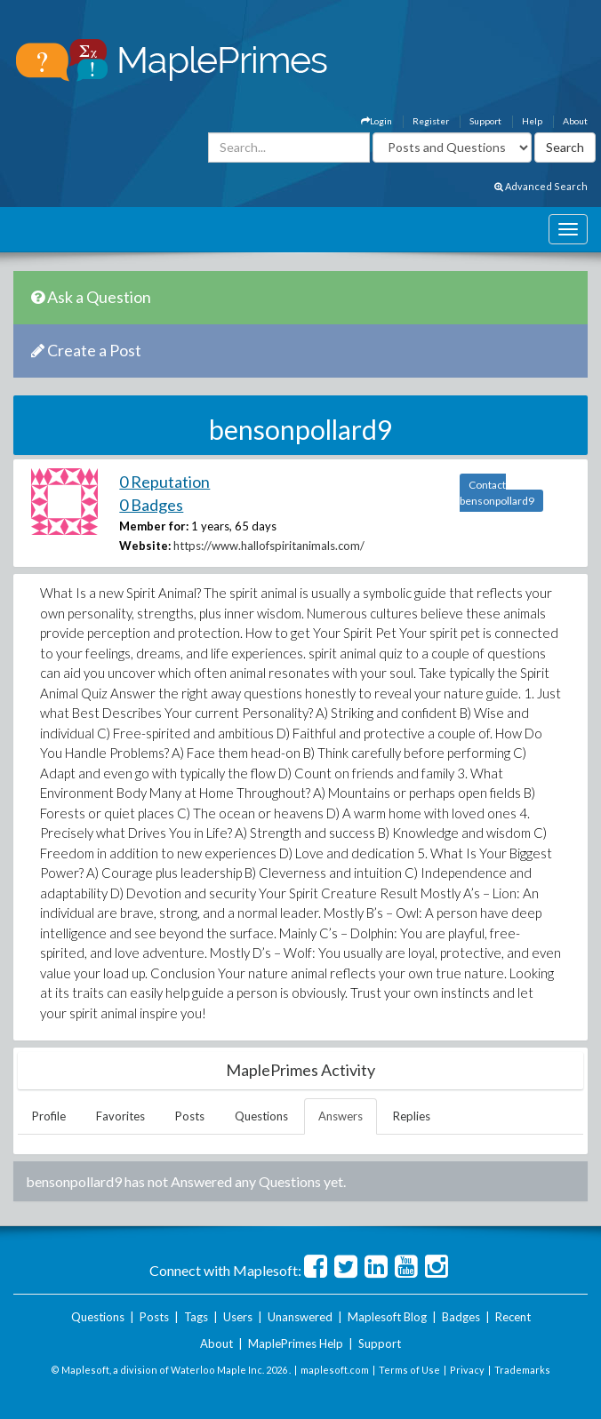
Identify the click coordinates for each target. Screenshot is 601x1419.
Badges (461, 1317)
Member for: (153, 526)
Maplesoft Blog (387, 1317)
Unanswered (300, 1317)
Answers (340, 1116)
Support (485, 121)
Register (431, 121)
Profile (49, 1116)
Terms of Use (409, 1369)
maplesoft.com (334, 1369)
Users (237, 1317)
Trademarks (522, 1369)
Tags (196, 1317)
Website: (145, 545)
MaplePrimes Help (295, 1343)
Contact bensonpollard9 (497, 492)
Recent (513, 1317)
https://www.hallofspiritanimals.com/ (269, 545)
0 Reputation (164, 481)
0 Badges (151, 504)
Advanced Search (541, 186)
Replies (411, 1116)
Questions (261, 1116)
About (575, 121)
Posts (189, 1116)
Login (376, 121)
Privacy (467, 1369)
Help (532, 121)
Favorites (120, 1116)
